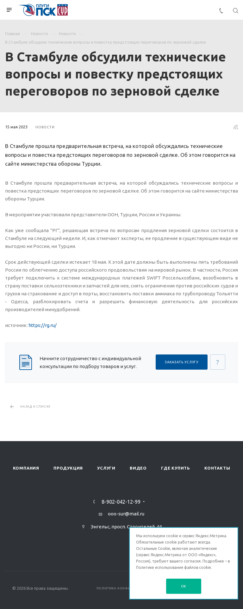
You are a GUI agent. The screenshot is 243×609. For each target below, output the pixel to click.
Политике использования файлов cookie (173, 567)
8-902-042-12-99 (121, 501)
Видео (138, 468)
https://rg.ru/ (42, 325)
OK (184, 586)
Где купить (175, 468)
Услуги (106, 468)
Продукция (68, 468)
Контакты (217, 468)
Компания (26, 468)
